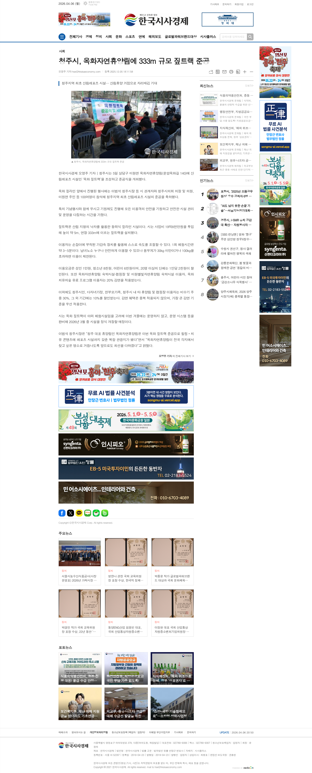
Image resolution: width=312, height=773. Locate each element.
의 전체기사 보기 (175, 356)
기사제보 (214, 4)
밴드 (104, 513)
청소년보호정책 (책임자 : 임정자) (128, 732)
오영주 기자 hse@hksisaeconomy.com (79, 71)
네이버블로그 (87, 513)
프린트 (231, 72)
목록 (218, 72)
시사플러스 (208, 36)
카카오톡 (79, 513)
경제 (89, 36)
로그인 (250, 4)
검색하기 (250, 36)
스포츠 (130, 36)
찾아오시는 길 (79, 732)
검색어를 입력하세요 (233, 36)
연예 (141, 36)
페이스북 (61, 513)
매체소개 (62, 732)
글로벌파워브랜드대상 (181, 36)
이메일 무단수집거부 (159, 732)
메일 (224, 72)
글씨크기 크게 (245, 72)
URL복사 (211, 72)
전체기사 (75, 36)
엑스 (70, 513)
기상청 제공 (92, 4)
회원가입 (239, 4)
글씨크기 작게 (252, 72)
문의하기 (226, 4)
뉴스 (65, 533)
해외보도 (154, 36)
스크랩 (238, 72)
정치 (99, 36)
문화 (118, 36)
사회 (108, 36)
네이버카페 (96, 513)
